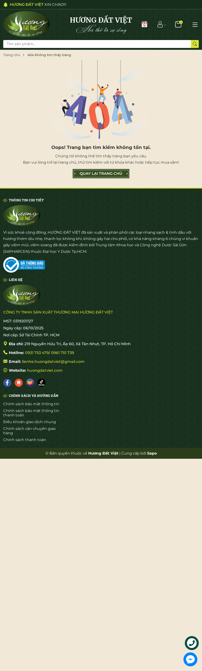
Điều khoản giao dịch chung (29, 422)
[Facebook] (7, 383)
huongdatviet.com (44, 370)
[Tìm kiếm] (195, 44)
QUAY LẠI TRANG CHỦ (101, 173)
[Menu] (195, 24)
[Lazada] (30, 383)
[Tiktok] (41, 383)
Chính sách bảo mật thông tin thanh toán (31, 412)
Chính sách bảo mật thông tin (31, 404)
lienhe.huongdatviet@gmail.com (53, 361)
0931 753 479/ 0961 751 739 (49, 353)
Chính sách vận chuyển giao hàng (29, 430)
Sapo (152, 453)
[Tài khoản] (160, 24)
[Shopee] (19, 383)
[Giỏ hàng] (178, 24)
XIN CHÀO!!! (38, 4)
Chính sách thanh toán (24, 440)
